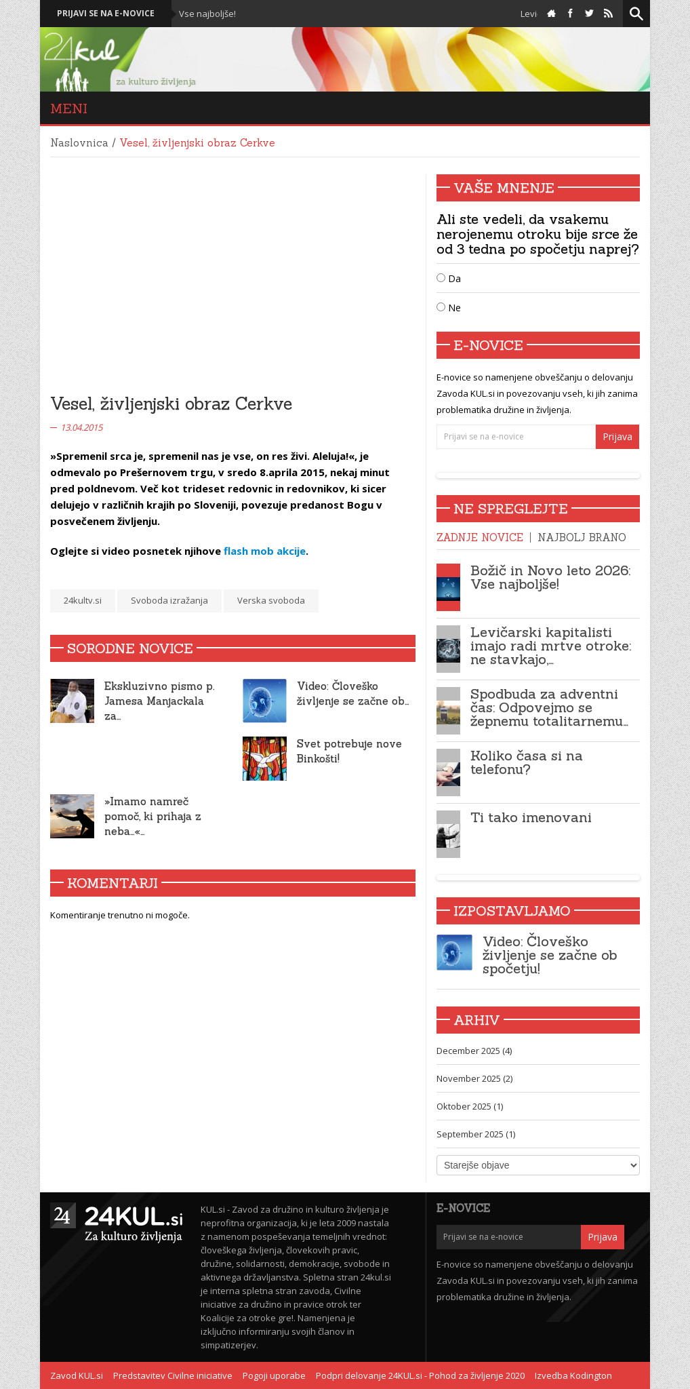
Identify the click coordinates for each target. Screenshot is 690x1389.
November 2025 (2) (474, 1078)
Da (449, 278)
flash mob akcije (265, 550)
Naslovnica (79, 142)
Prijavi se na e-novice (106, 13)
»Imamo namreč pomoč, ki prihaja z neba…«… (152, 816)
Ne (449, 307)
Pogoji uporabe (274, 1375)
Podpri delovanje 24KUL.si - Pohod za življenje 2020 (420, 1375)
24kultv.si (83, 600)
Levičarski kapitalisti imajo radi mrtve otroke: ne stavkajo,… (550, 645)
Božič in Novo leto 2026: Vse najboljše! (550, 577)
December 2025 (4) (474, 1050)
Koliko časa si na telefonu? (526, 762)
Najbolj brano (581, 537)
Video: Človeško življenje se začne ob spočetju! (550, 955)
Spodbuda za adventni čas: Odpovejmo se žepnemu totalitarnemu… (549, 707)
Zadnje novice (480, 537)
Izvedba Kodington (573, 1375)
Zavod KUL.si (76, 1375)
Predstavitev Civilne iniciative (172, 1375)
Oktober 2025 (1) (470, 1106)
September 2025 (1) (476, 1134)
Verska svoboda (271, 600)
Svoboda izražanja (169, 600)
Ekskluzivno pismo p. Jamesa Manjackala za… (159, 701)
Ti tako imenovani (531, 816)
